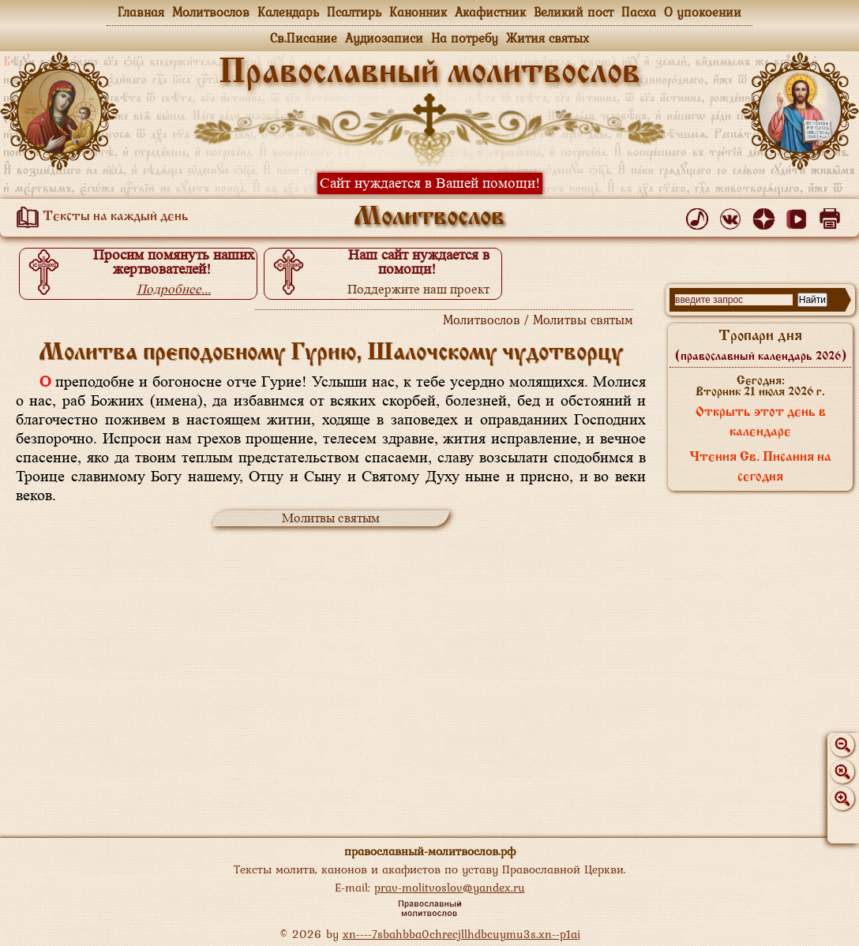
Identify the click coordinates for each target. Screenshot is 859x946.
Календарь (288, 11)
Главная (141, 11)
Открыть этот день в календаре (761, 422)
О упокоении (702, 11)
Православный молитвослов (429, 73)
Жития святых (547, 37)
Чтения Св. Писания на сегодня (760, 467)
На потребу (464, 37)
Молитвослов (210, 11)
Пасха (638, 11)
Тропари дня (760, 345)
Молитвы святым (331, 517)
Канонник (418, 11)
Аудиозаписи (384, 37)
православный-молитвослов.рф (430, 851)
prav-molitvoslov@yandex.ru (449, 887)
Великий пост (573, 11)
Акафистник (490, 11)
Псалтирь (354, 11)
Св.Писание (303, 37)
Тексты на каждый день (99, 217)
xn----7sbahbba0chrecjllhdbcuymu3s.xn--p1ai (461, 934)
